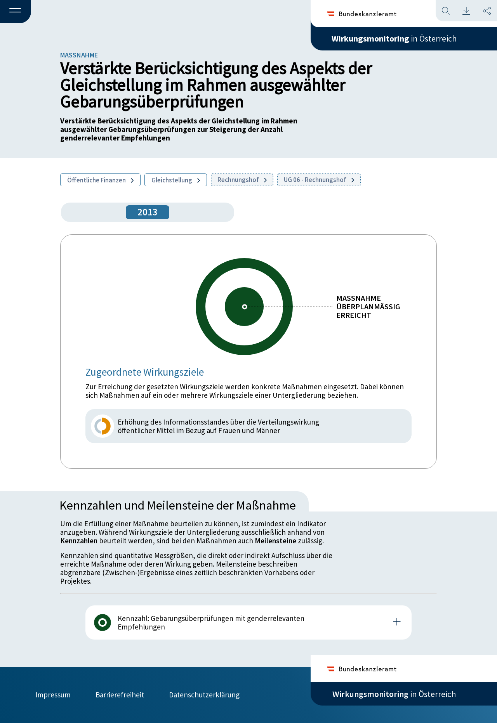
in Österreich (394, 38)
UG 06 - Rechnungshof (319, 179)
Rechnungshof (242, 179)
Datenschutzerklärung (204, 694)
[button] (15, 12)
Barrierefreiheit (120, 694)
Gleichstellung (175, 180)
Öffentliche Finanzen (100, 180)
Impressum (53, 694)
